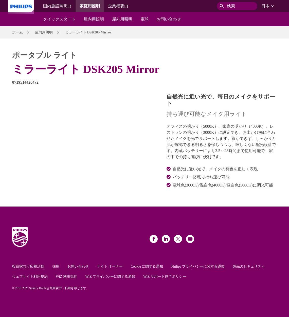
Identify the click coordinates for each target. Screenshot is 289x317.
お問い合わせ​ (169, 19)
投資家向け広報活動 (28, 266)
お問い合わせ (78, 266)
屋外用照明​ (122, 19)
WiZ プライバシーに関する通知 (110, 276)
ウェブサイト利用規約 (30, 276)
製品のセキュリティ (249, 266)
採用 (55, 266)
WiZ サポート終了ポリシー (164, 276)
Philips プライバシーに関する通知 (197, 266)
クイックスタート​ (59, 19)
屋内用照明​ (94, 19)
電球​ (144, 19)
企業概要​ (118, 6)
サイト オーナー (110, 266)
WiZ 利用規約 (66, 276)
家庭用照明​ (90, 6)
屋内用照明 (44, 32)
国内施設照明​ (57, 6)
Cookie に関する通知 (147, 266)
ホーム (17, 32)
